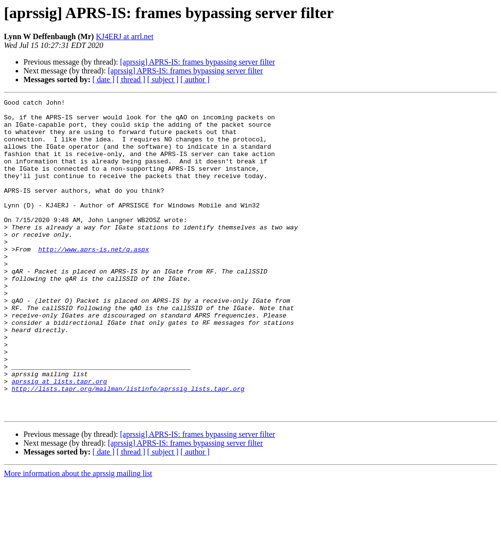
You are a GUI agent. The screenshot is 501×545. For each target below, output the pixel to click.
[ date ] (103, 79)
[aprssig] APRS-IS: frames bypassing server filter (197, 62)
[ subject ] (163, 79)
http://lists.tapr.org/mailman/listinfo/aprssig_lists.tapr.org (128, 447)
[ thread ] (130, 79)
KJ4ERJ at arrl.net (125, 36)
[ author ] (195, 79)
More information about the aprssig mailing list (78, 536)
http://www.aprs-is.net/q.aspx (93, 279)
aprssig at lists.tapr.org (59, 438)
